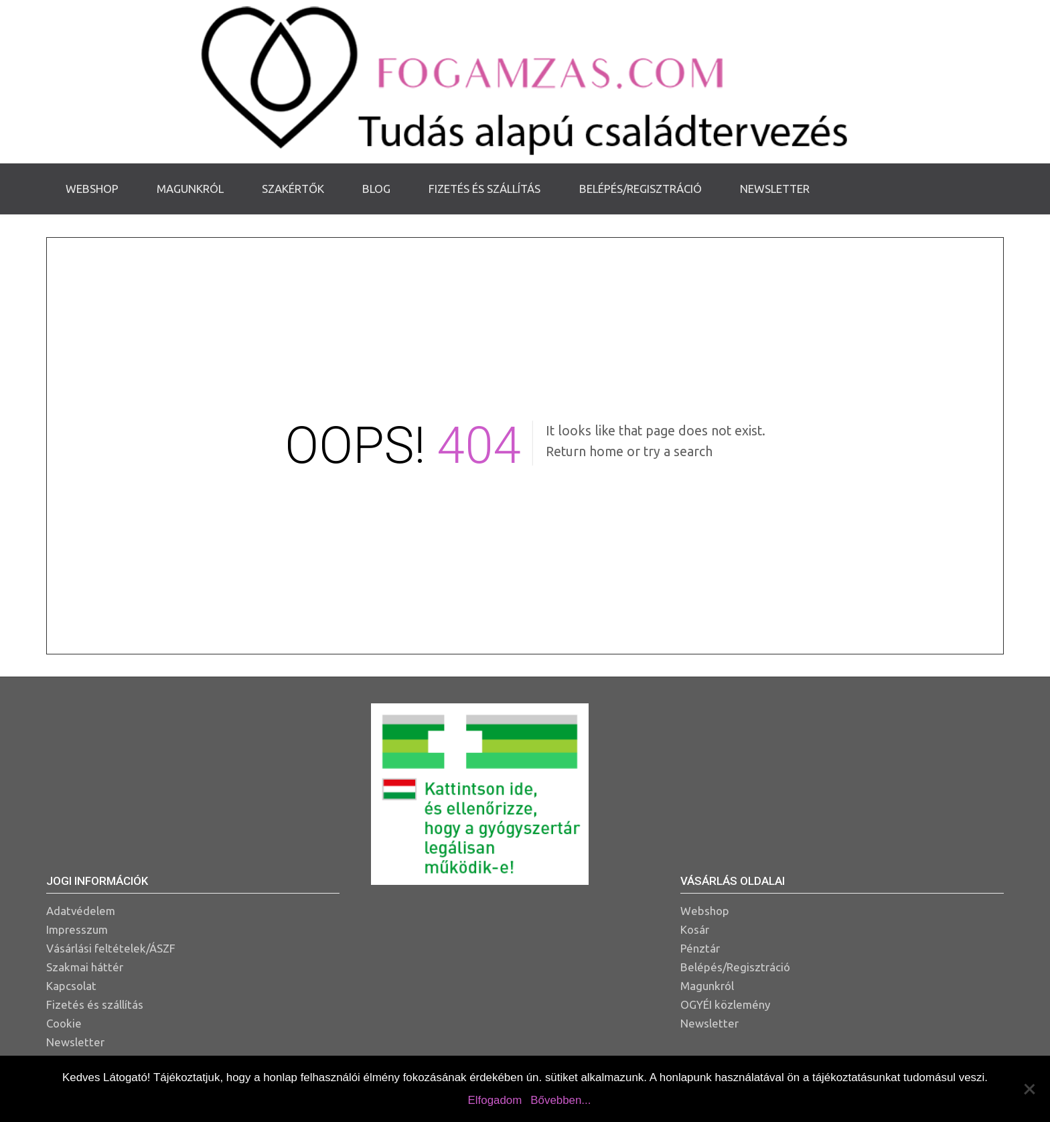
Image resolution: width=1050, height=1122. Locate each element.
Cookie (64, 1023)
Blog (376, 188)
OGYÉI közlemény (725, 1004)
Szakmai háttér (84, 967)
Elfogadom (495, 1100)
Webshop (92, 188)
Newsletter (775, 188)
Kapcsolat (71, 985)
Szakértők (293, 188)
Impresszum (77, 929)
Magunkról (190, 188)
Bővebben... (560, 1100)
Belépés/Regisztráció (640, 188)
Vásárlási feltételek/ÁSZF (110, 948)
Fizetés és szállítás (484, 188)
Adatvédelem (80, 910)
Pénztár (700, 948)
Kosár (694, 929)
